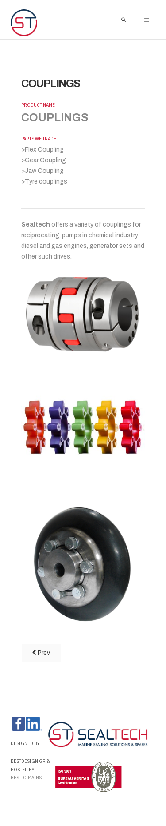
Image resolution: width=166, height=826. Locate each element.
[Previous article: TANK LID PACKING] (41, 653)
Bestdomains (26, 777)
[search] (123, 19)
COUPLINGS (50, 83)
